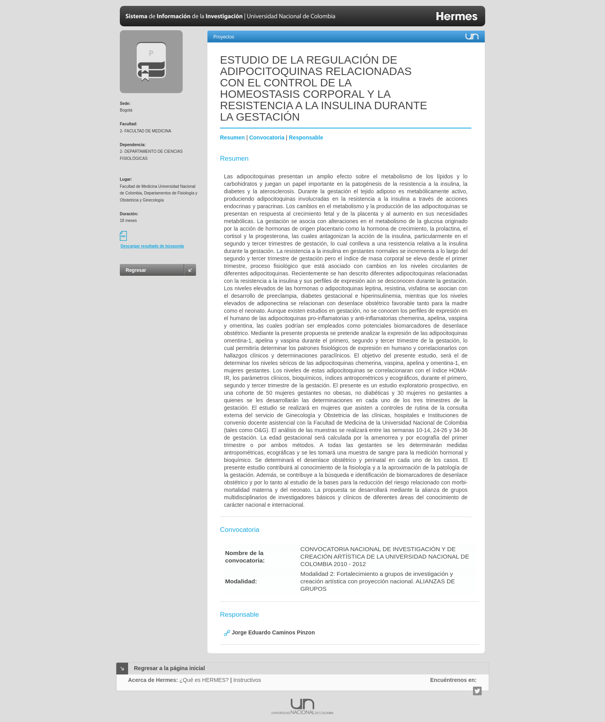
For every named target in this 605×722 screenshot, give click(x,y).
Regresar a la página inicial (169, 668)
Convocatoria (266, 137)
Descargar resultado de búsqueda (152, 246)
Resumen (232, 137)
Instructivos (247, 680)
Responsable (306, 137)
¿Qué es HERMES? (204, 680)
